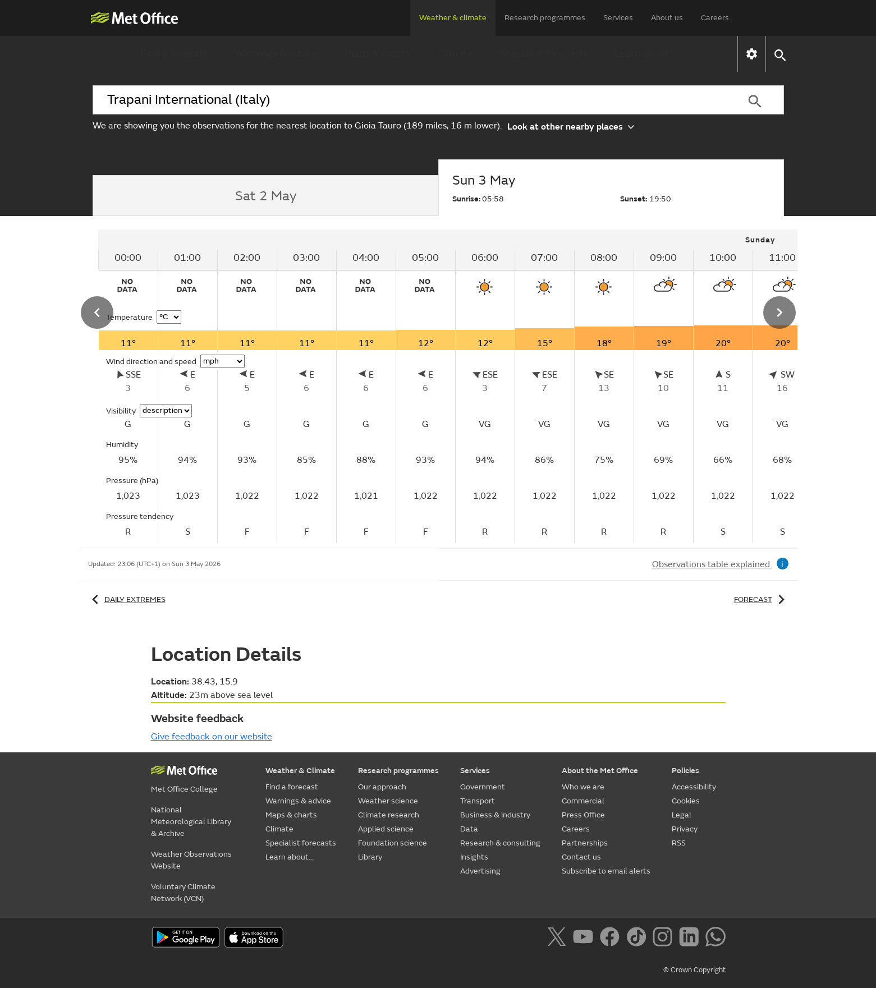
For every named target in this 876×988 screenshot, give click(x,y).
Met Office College (184, 789)
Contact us (581, 857)
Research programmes (544, 17)
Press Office (583, 815)
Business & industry (495, 815)
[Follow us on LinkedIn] (691, 938)
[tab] (265, 196)
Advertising (480, 871)
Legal (681, 815)
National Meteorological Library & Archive (191, 821)
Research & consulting (500, 843)
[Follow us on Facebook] (612, 938)
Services (618, 17)
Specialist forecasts (544, 53)
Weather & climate (453, 17)
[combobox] (409, 100)
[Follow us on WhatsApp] (715, 938)
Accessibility (694, 787)
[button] (780, 54)
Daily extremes (127, 599)
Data (469, 829)
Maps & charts (377, 53)
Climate (455, 53)
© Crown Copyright (694, 970)
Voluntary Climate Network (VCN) (183, 892)
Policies (685, 770)
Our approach (382, 787)
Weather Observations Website (191, 860)
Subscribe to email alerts (606, 871)
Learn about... (645, 53)
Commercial (583, 801)
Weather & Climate (300, 770)
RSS (679, 843)
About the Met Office (600, 770)
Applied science (386, 829)
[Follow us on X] (559, 938)
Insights (474, 857)
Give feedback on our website (211, 736)
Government (482, 787)
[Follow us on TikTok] (638, 938)
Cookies (686, 801)
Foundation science (392, 843)
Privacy (685, 829)
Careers (715, 17)
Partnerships (585, 843)
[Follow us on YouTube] (585, 938)
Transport (477, 801)
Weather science (388, 801)
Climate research (388, 815)
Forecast (761, 599)
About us (667, 17)
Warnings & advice (276, 53)
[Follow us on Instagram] (665, 938)
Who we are (583, 787)
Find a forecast (174, 53)
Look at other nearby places (570, 126)
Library (370, 857)
